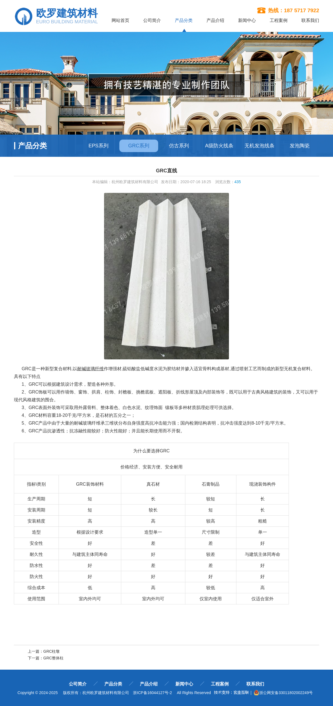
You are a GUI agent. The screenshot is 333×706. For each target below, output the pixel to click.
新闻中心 (247, 20)
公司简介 (152, 20)
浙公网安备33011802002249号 (283, 692)
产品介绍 (215, 20)
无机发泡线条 (259, 145)
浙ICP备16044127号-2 (152, 692)
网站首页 (120, 20)
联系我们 (310, 20)
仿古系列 (179, 145)
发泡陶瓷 (300, 145)
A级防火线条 (219, 145)
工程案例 (278, 20)
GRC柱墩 (51, 651)
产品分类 (184, 20)
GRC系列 (138, 145)
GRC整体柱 (53, 658)
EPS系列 (99, 145)
